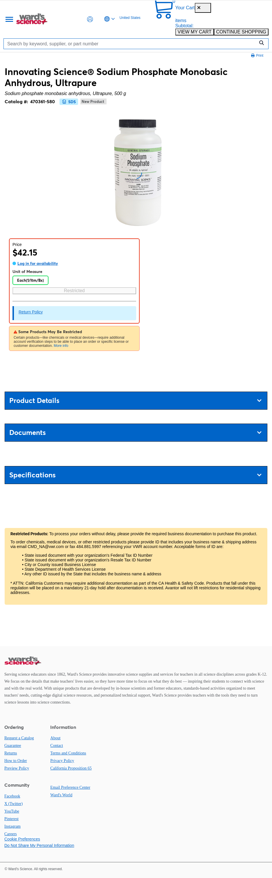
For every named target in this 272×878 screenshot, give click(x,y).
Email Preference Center (70, 787)
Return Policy (31, 312)
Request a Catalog (19, 738)
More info (61, 346)
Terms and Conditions (68, 753)
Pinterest (11, 819)
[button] (90, 19)
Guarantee (12, 745)
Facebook (12, 796)
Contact (56, 745)
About (55, 738)
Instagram (12, 826)
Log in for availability (37, 263)
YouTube (11, 811)
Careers (10, 834)
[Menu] (8, 19)
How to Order (15, 761)
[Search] (131, 44)
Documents (135, 432)
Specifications (135, 475)
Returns (10, 753)
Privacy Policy (62, 761)
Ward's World (61, 795)
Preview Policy (16, 768)
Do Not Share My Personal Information (39, 845)
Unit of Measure (27, 271)
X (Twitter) (13, 804)
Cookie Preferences (22, 839)
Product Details (135, 400)
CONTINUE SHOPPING (241, 31)
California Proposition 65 (70, 768)
